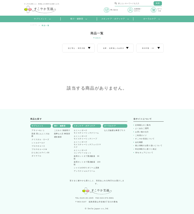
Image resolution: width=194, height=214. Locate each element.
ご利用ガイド (141, 135)
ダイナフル (36, 156)
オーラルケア (151, 19)
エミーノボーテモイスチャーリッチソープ (85, 137)
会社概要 (139, 142)
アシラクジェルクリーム (84, 171)
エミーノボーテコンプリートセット (82, 151)
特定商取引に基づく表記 (145, 149)
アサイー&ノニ (38, 130)
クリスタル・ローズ (40, 139)
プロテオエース (38, 146)
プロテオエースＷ (39, 149)
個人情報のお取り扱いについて (148, 145)
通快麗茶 (58, 137)
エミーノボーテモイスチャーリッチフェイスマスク (87, 144)
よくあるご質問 (142, 128)
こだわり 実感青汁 (62, 130)
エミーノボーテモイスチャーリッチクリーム (86, 131)
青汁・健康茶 (78, 19)
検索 (158, 3)
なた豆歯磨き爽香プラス (114, 130)
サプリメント (42, 19)
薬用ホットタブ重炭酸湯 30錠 (86, 157)
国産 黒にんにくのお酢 (41, 135)
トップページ (35, 25)
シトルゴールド (38, 143)
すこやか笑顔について (145, 139)
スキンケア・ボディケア (115, 19)
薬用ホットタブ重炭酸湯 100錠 (87, 163)
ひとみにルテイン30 (40, 152)
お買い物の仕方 (142, 132)
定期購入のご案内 (143, 125)
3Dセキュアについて (144, 152)
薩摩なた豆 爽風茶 (62, 134)
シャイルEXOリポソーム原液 (86, 168)
